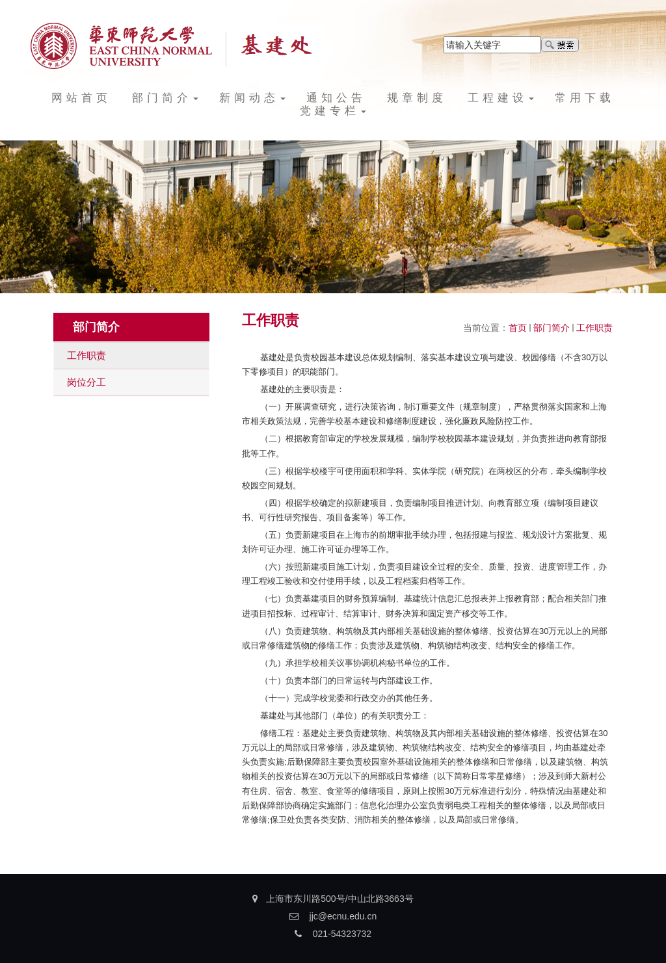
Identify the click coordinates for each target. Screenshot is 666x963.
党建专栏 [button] (333, 111)
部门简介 (551, 328)
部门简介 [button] (165, 98)
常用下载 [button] (585, 98)
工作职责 (594, 328)
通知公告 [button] (336, 98)
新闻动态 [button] (252, 98)
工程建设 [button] (501, 98)
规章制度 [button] (417, 98)
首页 (518, 328)
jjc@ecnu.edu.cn (343, 916)
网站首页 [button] (81, 98)
